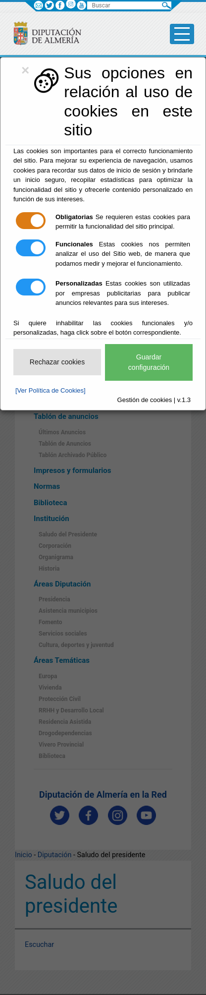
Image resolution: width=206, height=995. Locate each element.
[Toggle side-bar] (182, 34)
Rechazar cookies (57, 362)
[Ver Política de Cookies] (50, 390)
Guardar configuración (148, 362)
